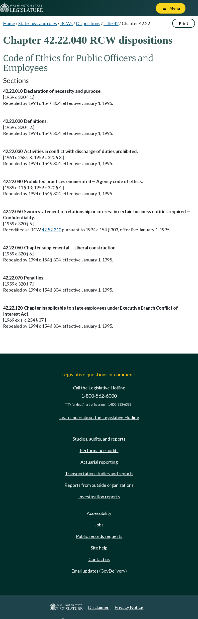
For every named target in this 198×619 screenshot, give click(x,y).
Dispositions (88, 23)
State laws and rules (37, 23)
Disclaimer (98, 607)
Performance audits (99, 450)
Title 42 (111, 23)
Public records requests (99, 536)
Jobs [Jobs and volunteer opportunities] (99, 524)
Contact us (99, 559)
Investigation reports (99, 496)
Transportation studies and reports (99, 473)
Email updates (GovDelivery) (99, 571)
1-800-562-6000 (99, 396)
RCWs (66, 23)
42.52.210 (51, 229)
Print (183, 23)
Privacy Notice (129, 607)
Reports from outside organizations (99, 485)
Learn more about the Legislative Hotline (99, 417)
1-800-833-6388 (119, 404)
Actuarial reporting (99, 462)
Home (9, 23)
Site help (99, 548)
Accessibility (99, 513)
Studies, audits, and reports (99, 439)
